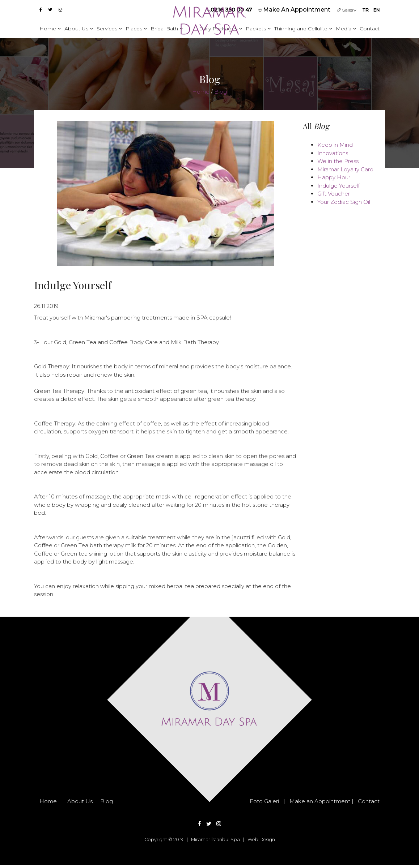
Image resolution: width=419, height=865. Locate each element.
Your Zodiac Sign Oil (343, 201)
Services (109, 28)
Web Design (261, 839)
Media (346, 28)
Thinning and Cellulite (303, 28)
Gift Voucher (333, 193)
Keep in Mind (335, 144)
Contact (370, 28)
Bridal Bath (167, 28)
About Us (78, 28)
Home (50, 28)
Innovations (332, 153)
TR (365, 10)
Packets (258, 28)
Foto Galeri (264, 801)
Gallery (346, 10)
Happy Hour (333, 177)
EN (376, 10)
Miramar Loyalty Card (345, 169)
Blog (220, 91)
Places (136, 28)
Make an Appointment (319, 801)
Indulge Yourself (338, 185)
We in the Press (338, 161)
